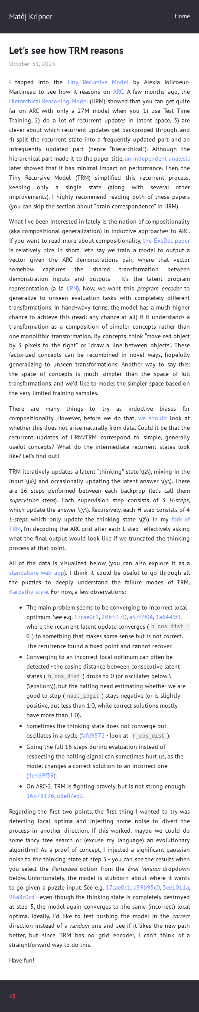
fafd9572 (93, 734)
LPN (72, 288)
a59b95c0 (147, 886)
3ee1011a (176, 886)
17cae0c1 (86, 617)
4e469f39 (41, 774)
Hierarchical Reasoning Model (48, 101)
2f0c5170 (114, 617)
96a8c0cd (22, 895)
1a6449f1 (168, 617)
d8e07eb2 (70, 794)
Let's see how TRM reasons (66, 49)
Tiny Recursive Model (98, 82)
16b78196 (40, 794)
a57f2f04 (141, 617)
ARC (118, 92)
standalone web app (37, 573)
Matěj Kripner (30, 16)
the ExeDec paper (166, 240)
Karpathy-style (28, 592)
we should (152, 418)
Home (182, 16)
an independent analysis (157, 158)
